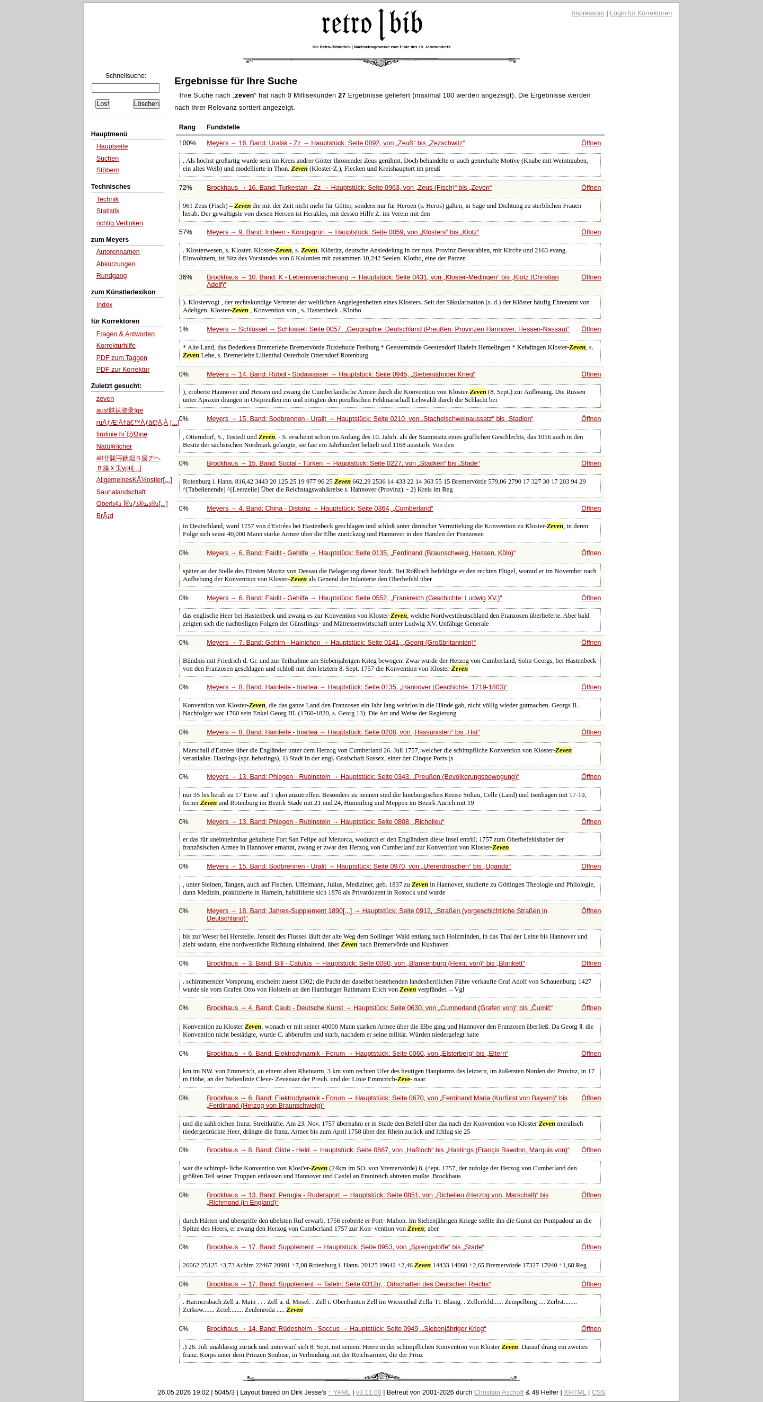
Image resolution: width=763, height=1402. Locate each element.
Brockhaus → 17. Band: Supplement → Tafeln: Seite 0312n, (349, 1284)
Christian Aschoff (499, 1392)
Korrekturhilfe (116, 345)
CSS (599, 1392)
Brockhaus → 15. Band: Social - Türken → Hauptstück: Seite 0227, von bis (343, 463)
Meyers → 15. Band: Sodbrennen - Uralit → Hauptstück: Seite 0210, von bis (370, 419)
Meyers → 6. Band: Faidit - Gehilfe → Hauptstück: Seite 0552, (354, 598)
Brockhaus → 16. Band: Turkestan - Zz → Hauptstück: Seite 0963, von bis (349, 187)
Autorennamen (118, 252)
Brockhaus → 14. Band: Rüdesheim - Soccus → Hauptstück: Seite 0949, (346, 1329)
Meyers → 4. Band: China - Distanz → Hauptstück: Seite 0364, (320, 508)
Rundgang (111, 275)
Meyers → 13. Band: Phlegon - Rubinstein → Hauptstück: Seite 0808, (325, 822)
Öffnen (591, 143)
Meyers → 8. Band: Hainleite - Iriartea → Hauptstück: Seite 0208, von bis (343, 732)
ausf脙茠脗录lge (119, 410)
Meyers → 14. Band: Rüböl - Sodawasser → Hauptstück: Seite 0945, (341, 374)
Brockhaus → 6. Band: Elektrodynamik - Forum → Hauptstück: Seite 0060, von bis (357, 1053)
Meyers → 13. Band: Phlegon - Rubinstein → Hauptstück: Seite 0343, (363, 777)
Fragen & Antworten (125, 334)
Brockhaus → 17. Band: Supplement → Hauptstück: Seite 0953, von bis (345, 1247)
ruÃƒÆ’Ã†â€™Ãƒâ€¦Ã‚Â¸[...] (138, 422)
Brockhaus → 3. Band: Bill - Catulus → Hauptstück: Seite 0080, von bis (366, 963)
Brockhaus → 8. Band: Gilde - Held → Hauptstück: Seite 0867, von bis (388, 1150)
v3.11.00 (369, 1392)
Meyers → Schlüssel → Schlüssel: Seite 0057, (388, 329)
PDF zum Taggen (121, 358)
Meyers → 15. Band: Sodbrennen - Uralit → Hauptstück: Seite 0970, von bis (359, 866)
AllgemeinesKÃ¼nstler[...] (134, 480)
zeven (105, 398)
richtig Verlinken (119, 223)
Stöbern (108, 170)
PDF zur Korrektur (123, 369)
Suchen (107, 158)
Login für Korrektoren (641, 13)
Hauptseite (112, 146)
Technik (107, 199)
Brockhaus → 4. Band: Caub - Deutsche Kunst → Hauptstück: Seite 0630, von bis (380, 1008)
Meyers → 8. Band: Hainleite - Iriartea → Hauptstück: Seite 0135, (357, 687)
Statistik (108, 211)
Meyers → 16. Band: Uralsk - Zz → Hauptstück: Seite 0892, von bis (336, 143)
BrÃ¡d (104, 516)
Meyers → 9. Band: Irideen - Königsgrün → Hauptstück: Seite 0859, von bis (343, 232)
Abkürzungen (116, 264)
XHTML (575, 1392)
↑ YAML (339, 1392)
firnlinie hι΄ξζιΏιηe (121, 434)
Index (104, 305)
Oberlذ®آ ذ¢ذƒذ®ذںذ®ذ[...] (132, 503)
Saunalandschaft (121, 492)
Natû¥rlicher (114, 446)
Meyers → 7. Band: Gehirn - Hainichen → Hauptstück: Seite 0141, (341, 642)
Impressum (588, 13)
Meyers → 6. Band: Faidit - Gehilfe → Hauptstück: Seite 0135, (361, 553)
